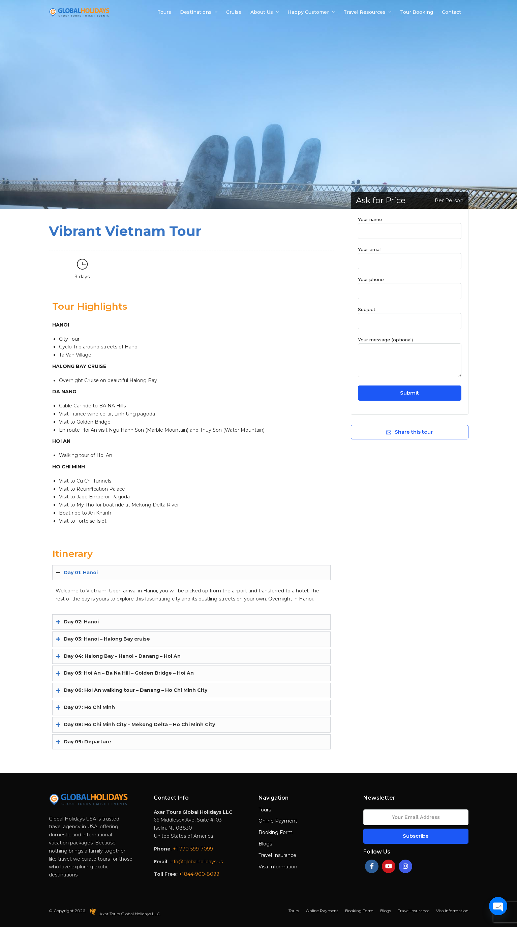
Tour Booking (416, 12)
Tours (164, 12)
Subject (409, 315)
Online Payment (277, 821)
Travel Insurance (277, 855)
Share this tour (409, 432)
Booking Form (275, 832)
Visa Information (277, 867)
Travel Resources (364, 12)
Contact (451, 12)
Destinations (196, 12)
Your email (409, 255)
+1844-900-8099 (199, 874)
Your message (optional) (409, 357)
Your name (409, 225)
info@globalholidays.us (196, 862)
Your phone (409, 285)
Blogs (265, 844)
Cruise (234, 12)
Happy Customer (308, 12)
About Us (261, 12)
